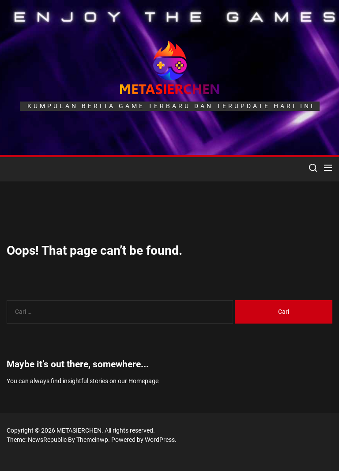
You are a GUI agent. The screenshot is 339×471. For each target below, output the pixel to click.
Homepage (143, 380)
